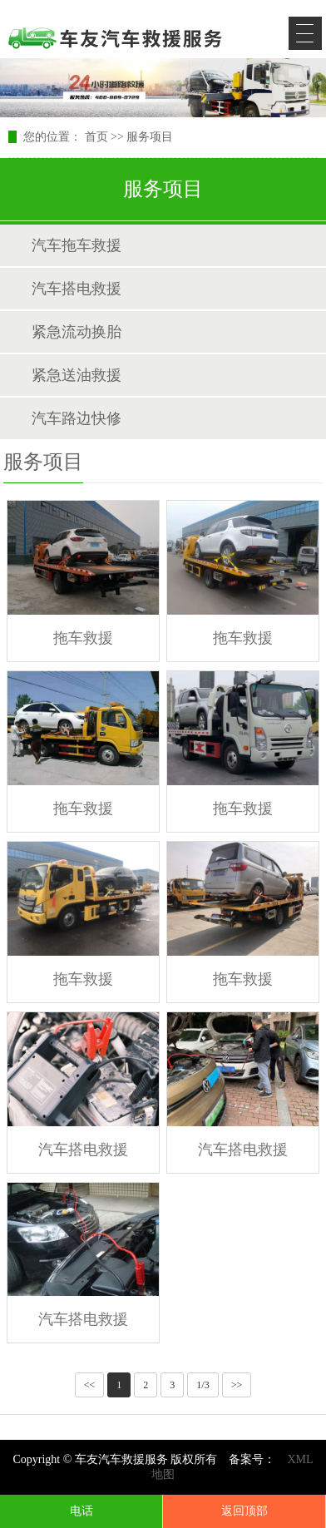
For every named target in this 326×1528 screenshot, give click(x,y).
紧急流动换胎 (76, 332)
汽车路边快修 (76, 418)
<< (90, 1385)
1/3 (202, 1385)
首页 (96, 137)
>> (237, 1385)
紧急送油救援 (76, 375)
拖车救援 (83, 638)
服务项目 (149, 137)
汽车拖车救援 (76, 245)
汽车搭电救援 (76, 288)
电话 (81, 1511)
